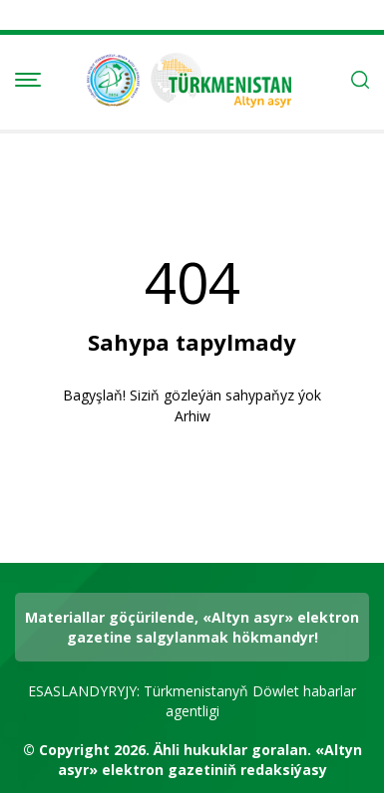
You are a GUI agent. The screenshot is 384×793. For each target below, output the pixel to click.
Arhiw (192, 415)
